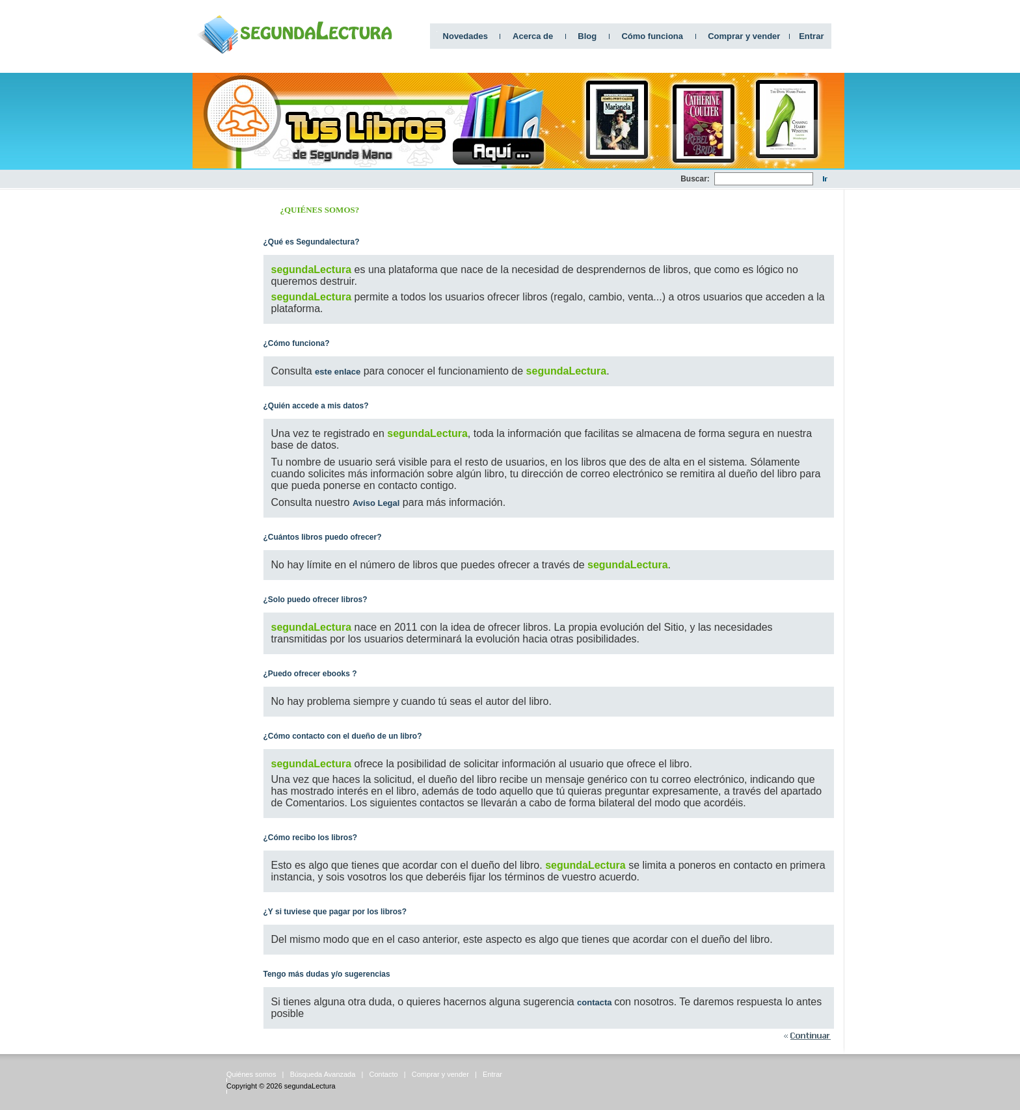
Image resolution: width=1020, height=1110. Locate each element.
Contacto (383, 1074)
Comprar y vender (744, 36)
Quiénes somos (251, 1074)
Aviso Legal (376, 503)
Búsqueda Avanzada (323, 1074)
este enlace (337, 372)
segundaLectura (310, 1086)
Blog (587, 36)
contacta (595, 1002)
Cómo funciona (652, 36)
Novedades (465, 36)
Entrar (811, 36)
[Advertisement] (443, 179)
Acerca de (533, 36)
